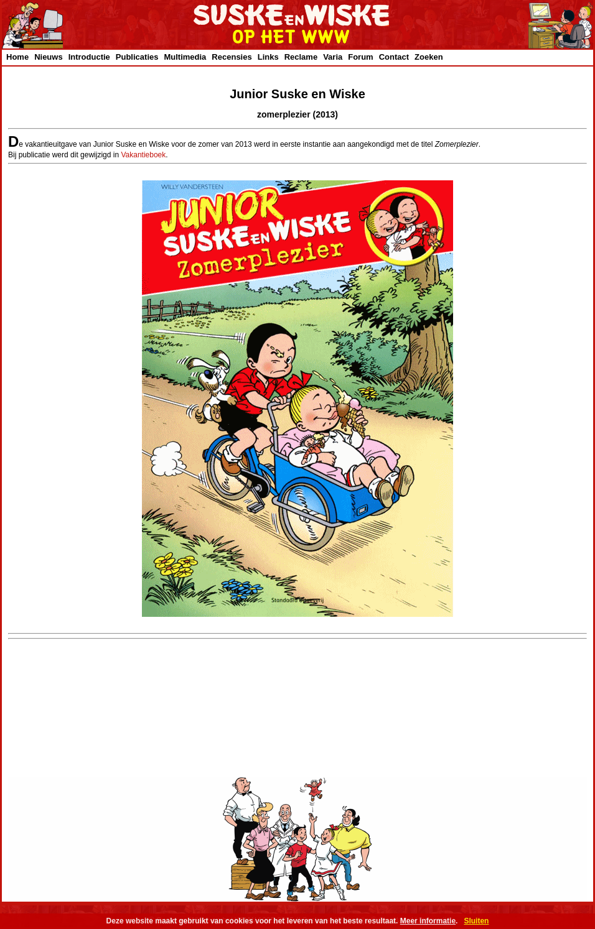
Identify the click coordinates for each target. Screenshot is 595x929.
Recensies (231, 57)
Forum (360, 57)
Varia (332, 57)
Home (17, 57)
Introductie (89, 57)
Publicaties (137, 57)
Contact (394, 57)
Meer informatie (428, 921)
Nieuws (48, 57)
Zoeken (429, 57)
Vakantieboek (143, 154)
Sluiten (476, 921)
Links (268, 57)
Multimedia (185, 57)
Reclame (300, 57)
